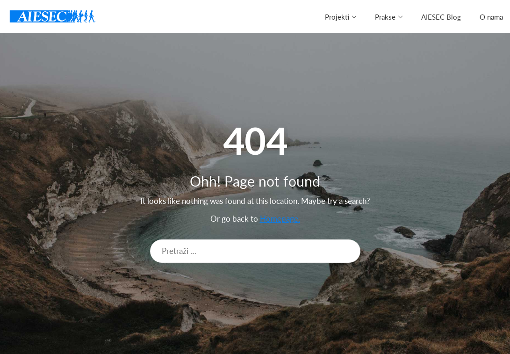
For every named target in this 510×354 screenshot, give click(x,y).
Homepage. (280, 219)
